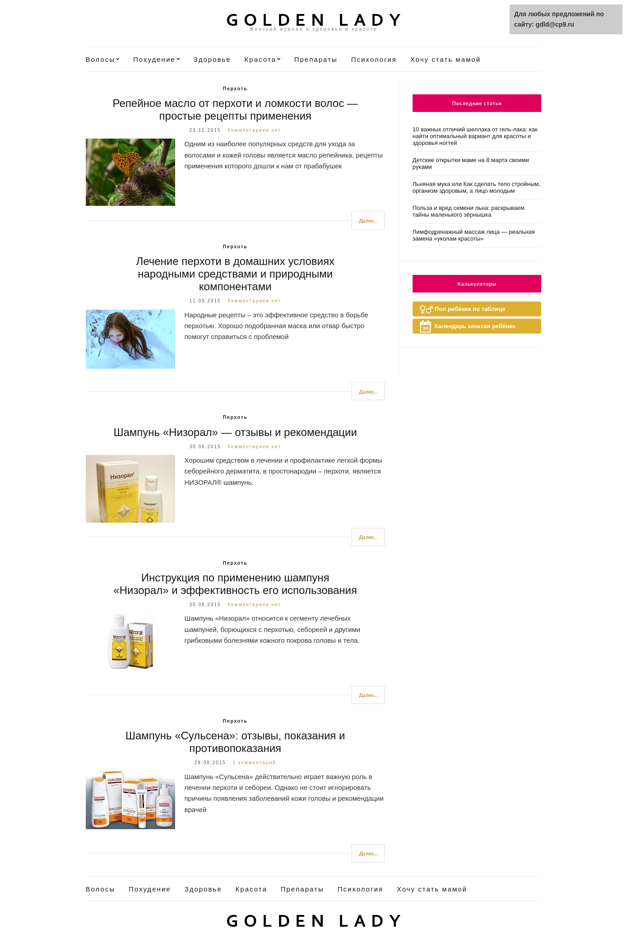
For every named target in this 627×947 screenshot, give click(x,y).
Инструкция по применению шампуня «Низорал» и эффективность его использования (235, 583)
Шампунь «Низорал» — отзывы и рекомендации (235, 432)
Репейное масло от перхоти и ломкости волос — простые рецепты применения (235, 109)
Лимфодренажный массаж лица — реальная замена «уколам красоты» (474, 235)
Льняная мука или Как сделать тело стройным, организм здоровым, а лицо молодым (476, 187)
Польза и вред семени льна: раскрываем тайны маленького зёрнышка (469, 211)
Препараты (316, 59)
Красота (260, 59)
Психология (374, 59)
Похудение (154, 59)
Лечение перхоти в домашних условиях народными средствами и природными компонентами (235, 273)
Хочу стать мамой (445, 59)
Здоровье (212, 59)
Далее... (368, 220)
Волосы (101, 59)
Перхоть (235, 88)
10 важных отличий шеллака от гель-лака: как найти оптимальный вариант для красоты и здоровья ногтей (475, 136)
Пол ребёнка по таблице (470, 309)
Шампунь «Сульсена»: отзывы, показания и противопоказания (235, 741)
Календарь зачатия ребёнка (475, 326)
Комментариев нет (254, 130)
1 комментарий (254, 762)
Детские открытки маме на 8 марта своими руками (471, 163)
